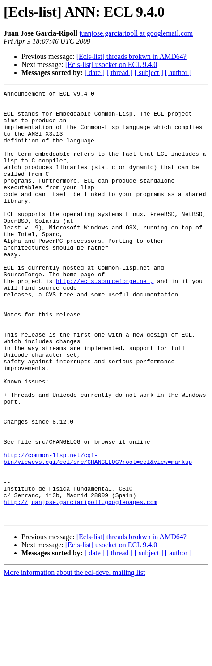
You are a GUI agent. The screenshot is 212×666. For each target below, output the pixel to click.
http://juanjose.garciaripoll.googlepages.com (80, 585)
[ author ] (178, 72)
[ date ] (95, 72)
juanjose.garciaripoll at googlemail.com (136, 33)
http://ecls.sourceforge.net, (104, 320)
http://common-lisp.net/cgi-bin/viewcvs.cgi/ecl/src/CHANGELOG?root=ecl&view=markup (98, 532)
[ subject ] (149, 72)
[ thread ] (119, 72)
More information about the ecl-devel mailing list (74, 658)
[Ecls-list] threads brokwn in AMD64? (131, 56)
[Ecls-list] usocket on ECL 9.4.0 (111, 64)
